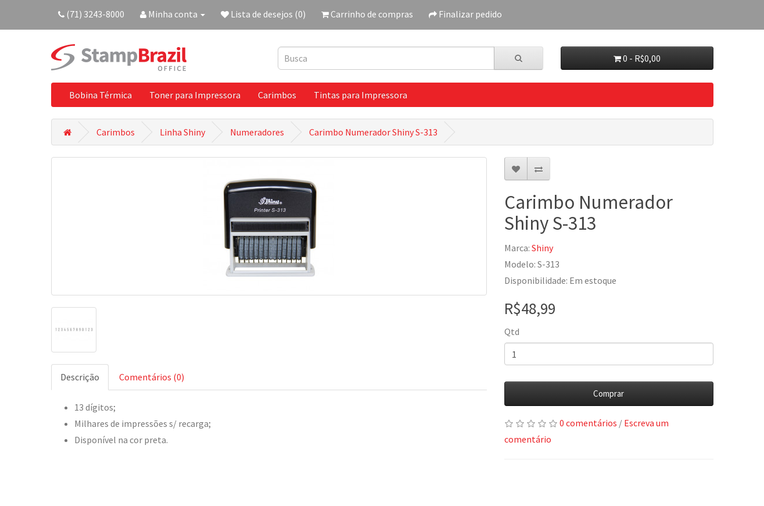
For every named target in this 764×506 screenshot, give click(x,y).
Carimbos (277, 95)
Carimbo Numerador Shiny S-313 (373, 132)
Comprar (608, 393)
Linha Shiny (182, 132)
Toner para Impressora (195, 95)
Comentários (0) (151, 377)
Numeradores (257, 132)
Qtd (511, 331)
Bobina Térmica (100, 95)
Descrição (79, 377)
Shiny (542, 248)
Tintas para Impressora (360, 95)
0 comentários (588, 423)
